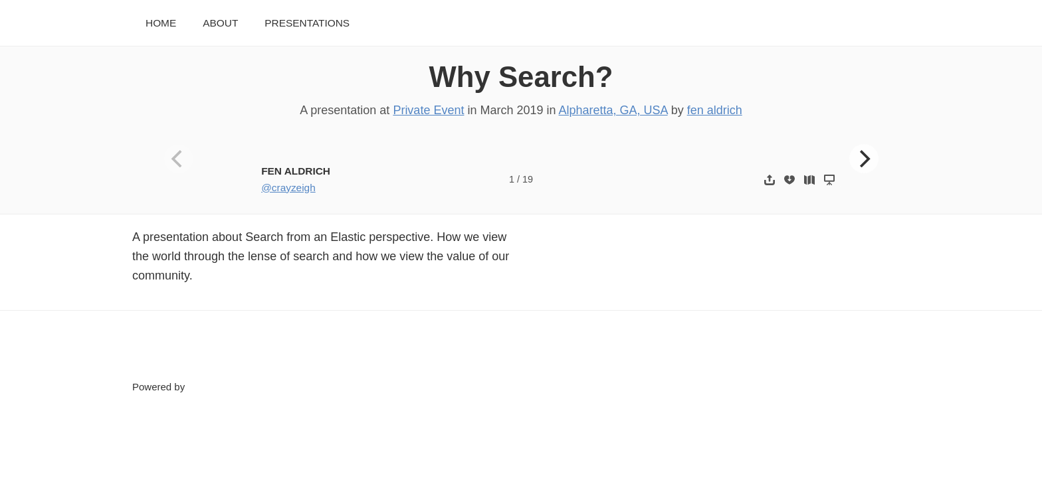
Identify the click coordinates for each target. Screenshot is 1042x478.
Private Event (428, 110)
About (220, 23)
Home (161, 23)
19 (527, 179)
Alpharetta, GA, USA (613, 110)
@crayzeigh (288, 187)
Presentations (307, 23)
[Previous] (178, 158)
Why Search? (521, 76)
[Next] (864, 158)
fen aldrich (714, 110)
